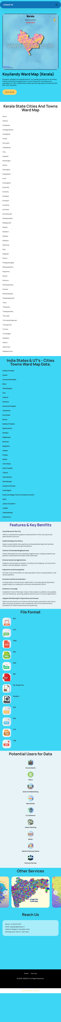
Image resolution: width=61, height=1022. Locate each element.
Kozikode (5, 209)
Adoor (4, 116)
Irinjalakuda (6, 147)
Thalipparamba (7, 311)
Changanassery (7, 130)
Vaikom (4, 342)
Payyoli (4, 276)
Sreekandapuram (8, 298)
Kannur (4, 165)
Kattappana (6, 174)
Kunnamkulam (7, 214)
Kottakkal (5, 196)
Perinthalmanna (7, 285)
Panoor (4, 258)
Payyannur (6, 272)
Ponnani (5, 289)
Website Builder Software (30, 990)
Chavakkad (6, 134)
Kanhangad (6, 161)
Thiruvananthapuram (9, 320)
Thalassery (6, 307)
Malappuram (6, 223)
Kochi (4, 178)
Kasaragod (6, 170)
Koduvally (5, 187)
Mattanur (5, 232)
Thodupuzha (6, 325)
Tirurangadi (6, 334)
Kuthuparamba (7, 218)
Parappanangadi (8, 263)
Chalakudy (6, 125)
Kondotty (5, 192)
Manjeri (5, 227)
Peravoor (5, 280)
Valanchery (6, 347)
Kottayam (5, 201)
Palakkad (5, 254)
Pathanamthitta (7, 267)
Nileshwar (5, 245)
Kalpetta (5, 156)
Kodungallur (6, 183)
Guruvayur (5, 143)
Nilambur (5, 241)
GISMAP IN (8, 5)
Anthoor (5, 121)
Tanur (4, 303)
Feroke (4, 139)
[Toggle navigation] (56, 5)
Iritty (4, 152)
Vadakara (5, 338)
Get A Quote (9, 92)
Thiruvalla (5, 316)
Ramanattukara (7, 294)
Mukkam (5, 236)
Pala (3, 249)
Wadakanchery (7, 351)
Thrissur (5, 329)
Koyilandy (5, 205)
